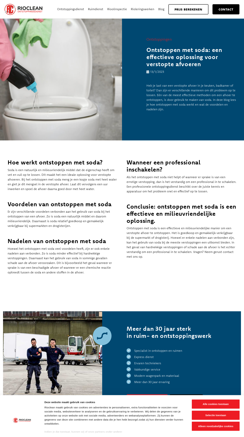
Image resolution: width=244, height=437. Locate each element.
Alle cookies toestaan (216, 385)
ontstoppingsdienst (164, 186)
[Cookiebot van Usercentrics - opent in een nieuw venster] (22, 430)
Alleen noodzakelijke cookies (215, 407)
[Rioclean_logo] (23, 9)
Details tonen (183, 430)
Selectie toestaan (215, 396)
